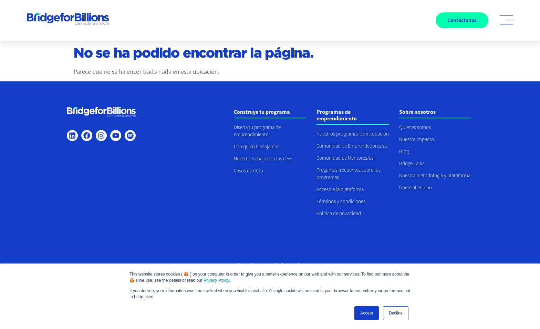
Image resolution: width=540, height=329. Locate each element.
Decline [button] (396, 313)
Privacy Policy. (217, 280)
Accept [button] (366, 313)
